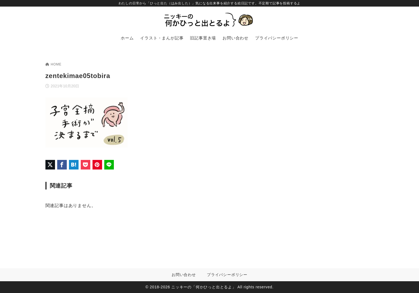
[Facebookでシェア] (62, 165)
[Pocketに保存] (85, 165)
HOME (53, 64)
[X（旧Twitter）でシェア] (50, 165)
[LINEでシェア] (109, 165)
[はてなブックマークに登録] (74, 165)
